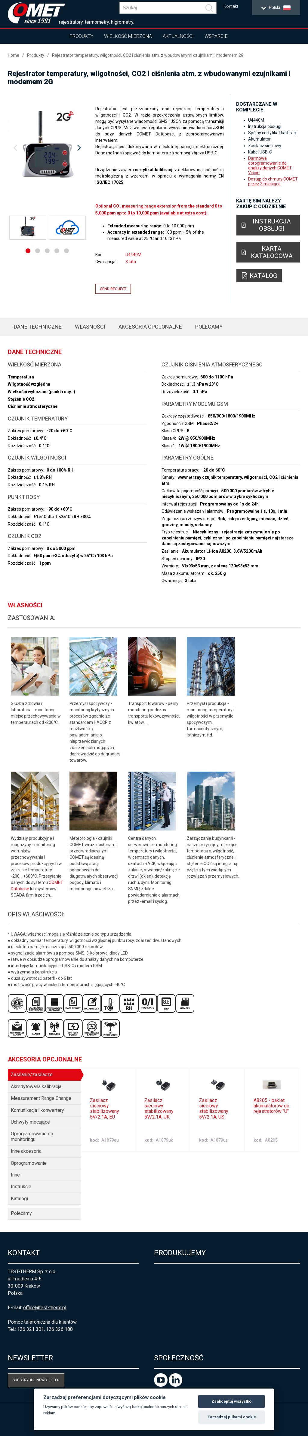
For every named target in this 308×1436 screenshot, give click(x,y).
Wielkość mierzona (128, 36)
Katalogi (19, 1198)
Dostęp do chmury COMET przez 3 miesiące (273, 181)
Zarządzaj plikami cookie (231, 1417)
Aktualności (178, 36)
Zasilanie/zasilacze (32, 1074)
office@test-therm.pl (44, 1307)
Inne (15, 1175)
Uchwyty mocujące (30, 1122)
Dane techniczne (38, 326)
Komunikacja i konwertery (37, 1110)
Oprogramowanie (29, 1163)
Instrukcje (21, 1186)
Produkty (81, 36)
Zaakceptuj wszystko (231, 1401)
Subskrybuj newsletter (36, 1380)
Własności (90, 326)
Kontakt (230, 6)
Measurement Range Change (41, 1098)
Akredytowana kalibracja (36, 1086)
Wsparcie (216, 36)
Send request (113, 289)
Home (13, 55)
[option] (47, 148)
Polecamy (209, 326)
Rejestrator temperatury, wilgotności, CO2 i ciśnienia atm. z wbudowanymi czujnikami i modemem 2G (148, 55)
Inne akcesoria (26, 1151)
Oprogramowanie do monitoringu (32, 1136)
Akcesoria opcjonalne (150, 326)
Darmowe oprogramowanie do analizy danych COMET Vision (270, 165)
